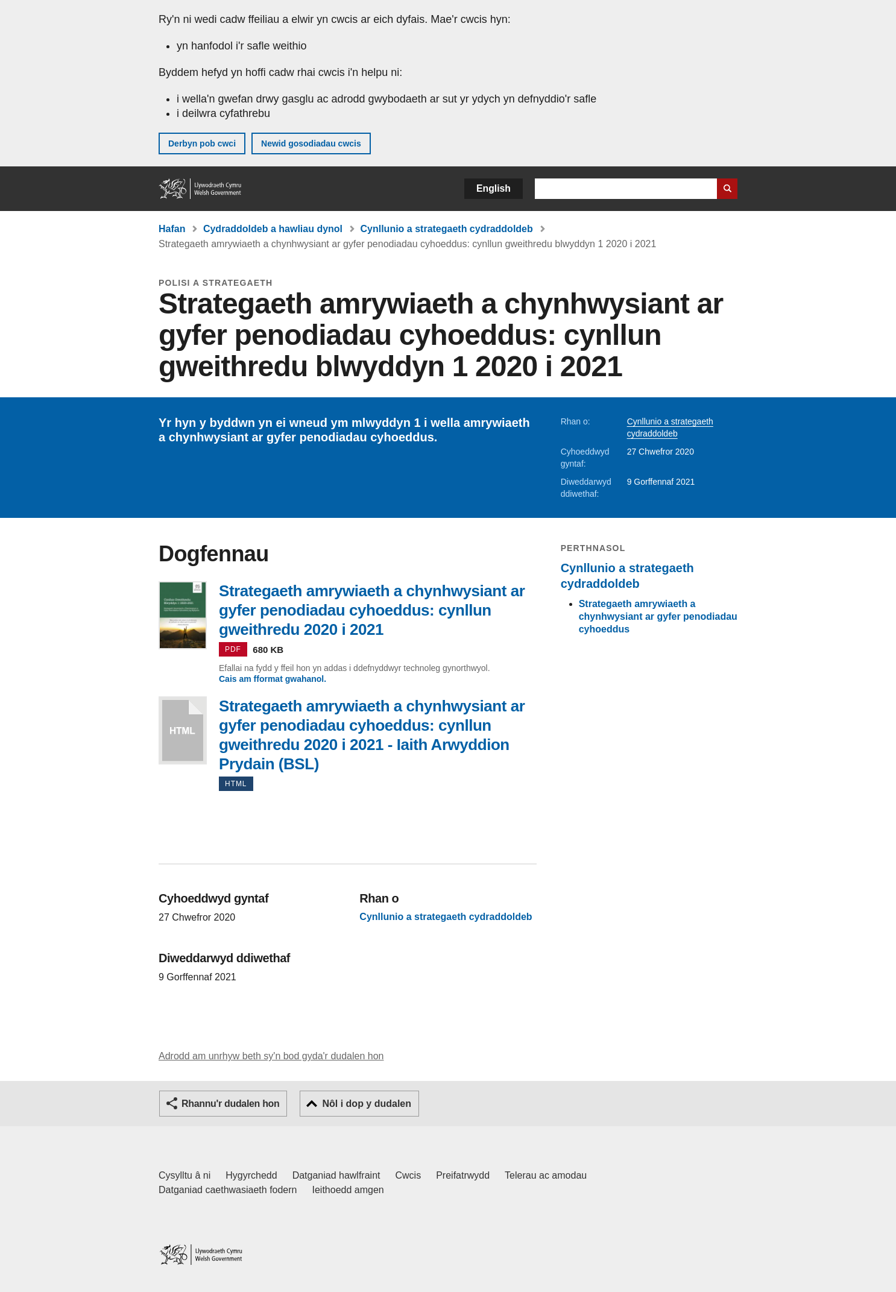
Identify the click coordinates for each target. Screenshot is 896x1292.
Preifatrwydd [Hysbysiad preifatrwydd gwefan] (463, 1175)
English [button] (493, 188)
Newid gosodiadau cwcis (311, 143)
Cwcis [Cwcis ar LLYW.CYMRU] (408, 1175)
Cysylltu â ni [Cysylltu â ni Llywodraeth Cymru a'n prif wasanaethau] (184, 1175)
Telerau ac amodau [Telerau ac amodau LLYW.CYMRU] (546, 1175)
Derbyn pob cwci (202, 143)
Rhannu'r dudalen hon (230, 1103)
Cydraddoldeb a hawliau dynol (272, 229)
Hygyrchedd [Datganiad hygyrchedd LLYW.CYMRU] (251, 1175)
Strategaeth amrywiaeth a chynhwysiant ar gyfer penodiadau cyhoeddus (658, 616)
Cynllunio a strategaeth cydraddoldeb (447, 229)
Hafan (172, 229)
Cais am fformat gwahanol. (272, 679)
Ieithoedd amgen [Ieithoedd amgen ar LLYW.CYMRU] (348, 1190)
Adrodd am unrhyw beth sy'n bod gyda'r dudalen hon (271, 1056)
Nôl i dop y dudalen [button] (366, 1103)
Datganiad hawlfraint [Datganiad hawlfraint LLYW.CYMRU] (336, 1175)
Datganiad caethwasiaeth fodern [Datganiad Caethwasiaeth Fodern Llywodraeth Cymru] (228, 1190)
